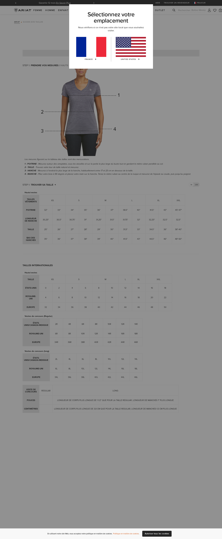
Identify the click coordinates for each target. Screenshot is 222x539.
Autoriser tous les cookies (157, 533)
